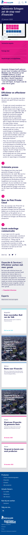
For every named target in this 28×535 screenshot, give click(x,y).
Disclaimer (3, 526)
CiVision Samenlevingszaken (9, 477)
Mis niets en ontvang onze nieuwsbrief (8, 531)
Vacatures (5, 503)
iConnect (4, 482)
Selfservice (5, 494)
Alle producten (6, 485)
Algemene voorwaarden (6, 524)
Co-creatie (5, 491)
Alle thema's (5, 496)
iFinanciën (5, 480)
